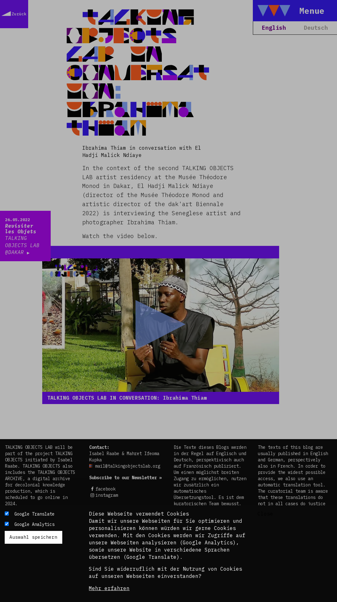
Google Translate (34, 514)
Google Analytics (34, 524)
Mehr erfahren (109, 588)
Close (265, 513)
